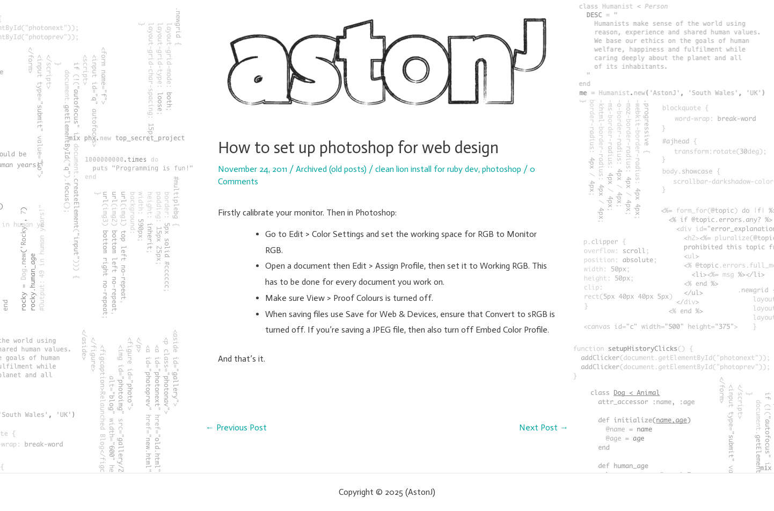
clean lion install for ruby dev (426, 169)
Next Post (543, 427)
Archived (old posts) (331, 169)
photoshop (501, 169)
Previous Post (236, 427)
